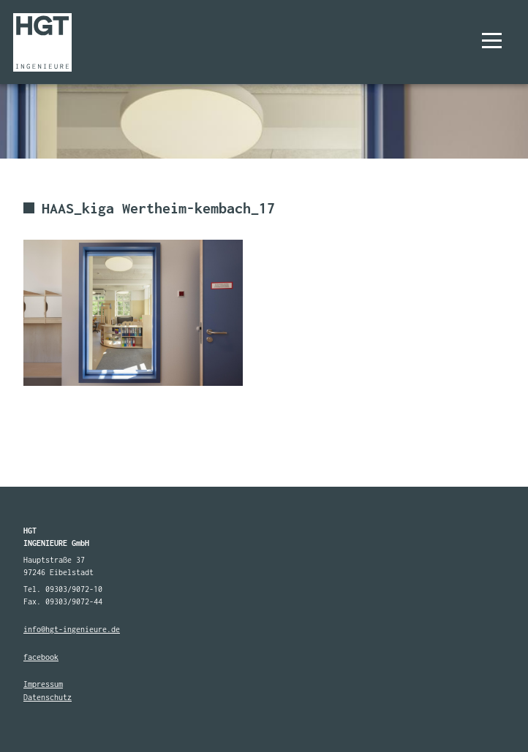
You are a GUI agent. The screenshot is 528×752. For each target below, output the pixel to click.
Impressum (43, 684)
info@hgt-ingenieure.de (71, 629)
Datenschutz (47, 697)
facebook (41, 657)
